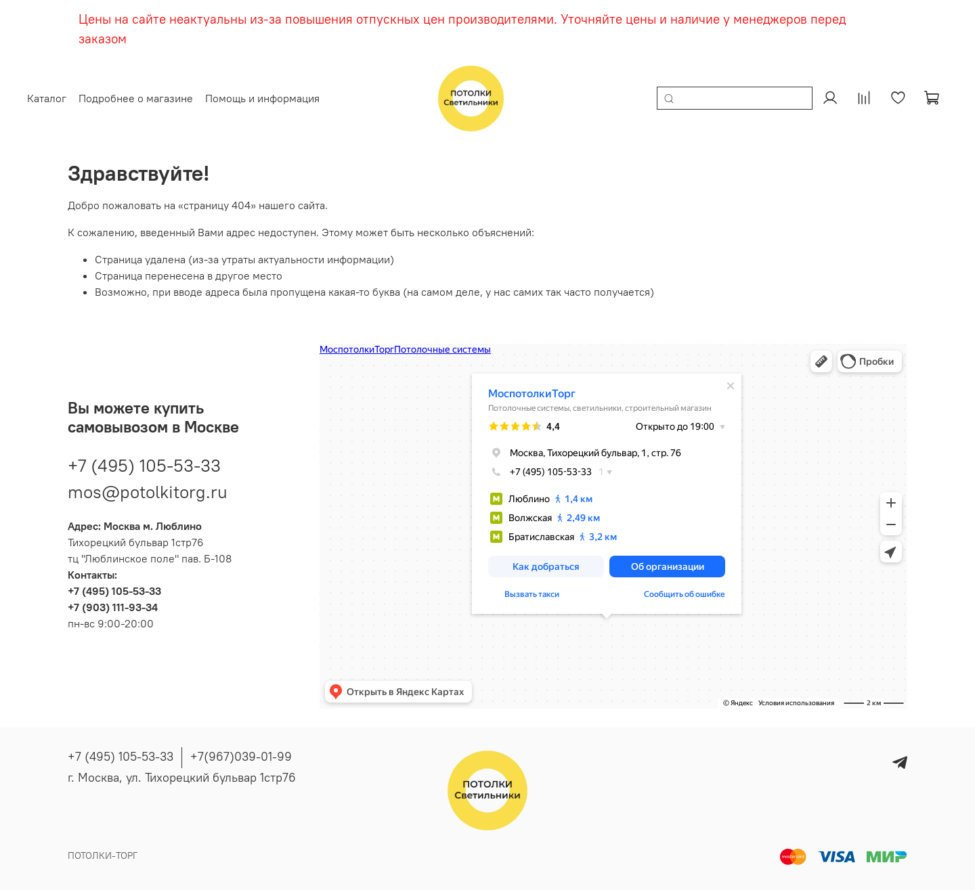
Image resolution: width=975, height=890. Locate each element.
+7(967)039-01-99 (241, 756)
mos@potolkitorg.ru (148, 489)
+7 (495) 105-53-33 (144, 462)
